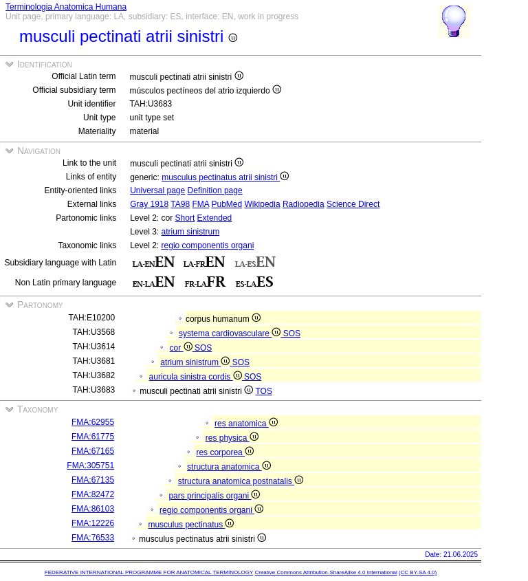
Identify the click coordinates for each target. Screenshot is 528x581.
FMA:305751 (90, 465)
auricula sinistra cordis (196, 377)
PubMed (227, 204)
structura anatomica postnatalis (240, 481)
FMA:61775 (93, 436)
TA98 (180, 204)
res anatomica (246, 423)
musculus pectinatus (191, 524)
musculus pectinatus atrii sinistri (225, 177)
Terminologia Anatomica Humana (66, 7)
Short (185, 218)
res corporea (225, 452)
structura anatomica (229, 467)
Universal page (157, 190)
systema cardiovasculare (231, 333)
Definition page (215, 190)
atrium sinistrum (191, 232)
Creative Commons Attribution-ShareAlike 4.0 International (325, 572)
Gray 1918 (149, 204)
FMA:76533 (93, 537)
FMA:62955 (93, 422)
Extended (214, 218)
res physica (232, 438)
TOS (263, 391)
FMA (200, 204)
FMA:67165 (93, 451)
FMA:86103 (93, 509)
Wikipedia (262, 204)
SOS (291, 333)
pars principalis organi (214, 496)
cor (182, 348)
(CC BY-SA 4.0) (418, 572)
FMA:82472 (93, 494)
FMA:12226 (93, 523)
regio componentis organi (208, 245)
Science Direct (353, 204)
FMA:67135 (93, 480)
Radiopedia (303, 204)
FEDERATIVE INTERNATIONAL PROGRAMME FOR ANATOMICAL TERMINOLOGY (149, 572)
